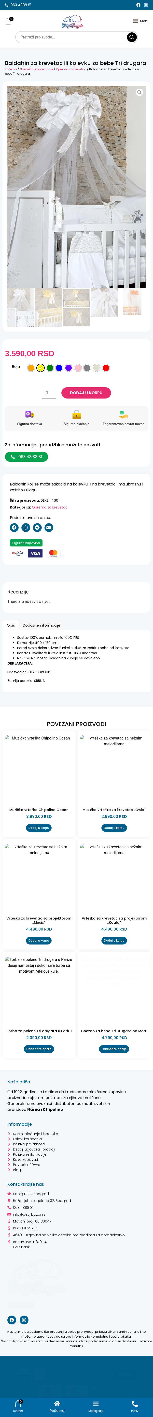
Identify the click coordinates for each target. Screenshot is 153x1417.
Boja (16, 367)
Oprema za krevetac (71, 69)
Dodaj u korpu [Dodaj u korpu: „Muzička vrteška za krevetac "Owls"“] (114, 828)
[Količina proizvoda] (49, 393)
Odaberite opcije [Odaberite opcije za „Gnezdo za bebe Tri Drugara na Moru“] (114, 1049)
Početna (11, 69)
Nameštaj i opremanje (36, 69)
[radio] (31, 368)
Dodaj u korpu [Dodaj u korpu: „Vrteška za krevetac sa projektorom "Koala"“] (114, 940)
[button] (14, 527)
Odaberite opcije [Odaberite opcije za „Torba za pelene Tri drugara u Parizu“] (39, 1049)
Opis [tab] (11, 625)
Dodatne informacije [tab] (41, 625)
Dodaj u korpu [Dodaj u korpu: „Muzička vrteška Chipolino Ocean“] (38, 828)
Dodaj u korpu (86, 393)
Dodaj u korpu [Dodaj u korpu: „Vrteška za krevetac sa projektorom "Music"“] (38, 940)
